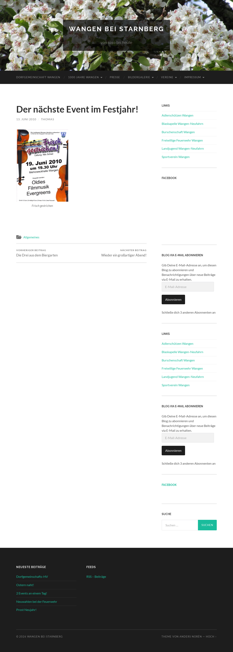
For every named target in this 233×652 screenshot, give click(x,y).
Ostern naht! (25, 585)
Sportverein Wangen (176, 157)
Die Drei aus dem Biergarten (37, 253)
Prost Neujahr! (26, 610)
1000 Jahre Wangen (83, 77)
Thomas (47, 119)
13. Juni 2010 (26, 119)
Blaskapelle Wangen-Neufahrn (182, 123)
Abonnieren (173, 299)
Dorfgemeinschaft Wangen (38, 77)
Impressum (192, 77)
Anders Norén (191, 636)
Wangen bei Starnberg (116, 29)
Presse (115, 77)
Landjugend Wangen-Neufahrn (183, 148)
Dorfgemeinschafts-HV (32, 576)
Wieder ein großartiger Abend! (124, 253)
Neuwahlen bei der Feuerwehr (36, 601)
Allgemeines (31, 237)
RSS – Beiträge (96, 576)
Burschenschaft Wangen (178, 132)
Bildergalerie (139, 77)
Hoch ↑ (211, 636)
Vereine (167, 77)
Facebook (169, 484)
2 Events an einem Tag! (31, 593)
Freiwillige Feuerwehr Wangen (182, 140)
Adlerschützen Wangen (177, 115)
